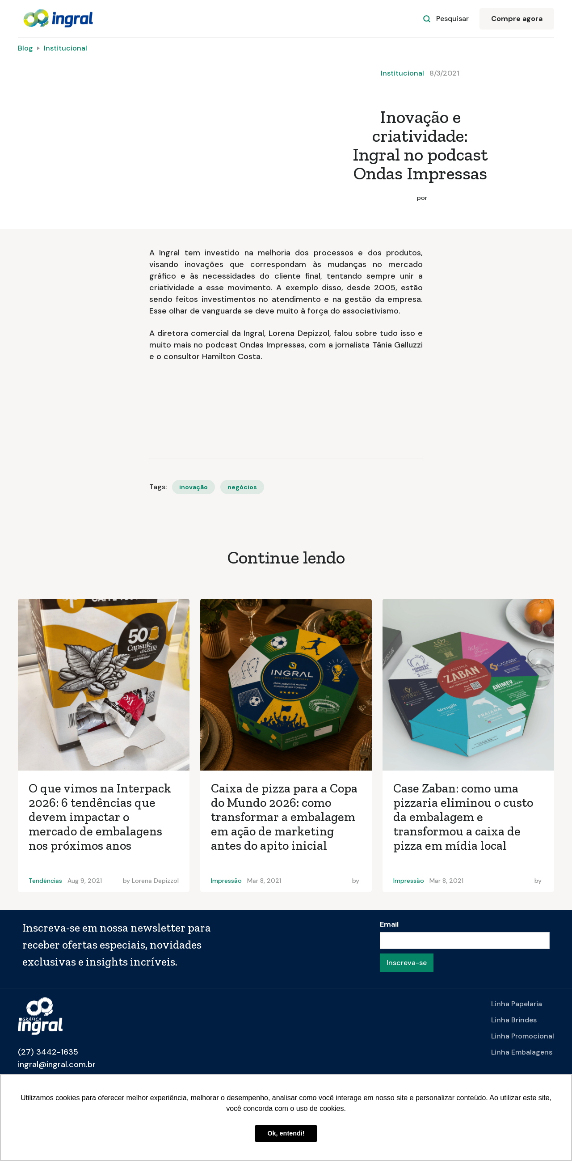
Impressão (226, 881)
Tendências (45, 881)
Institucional (65, 48)
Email (389, 924)
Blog (25, 48)
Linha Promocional (522, 1036)
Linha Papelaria (516, 1003)
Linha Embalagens (521, 1052)
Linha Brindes (514, 1020)
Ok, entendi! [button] (285, 1133)
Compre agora (517, 18)
